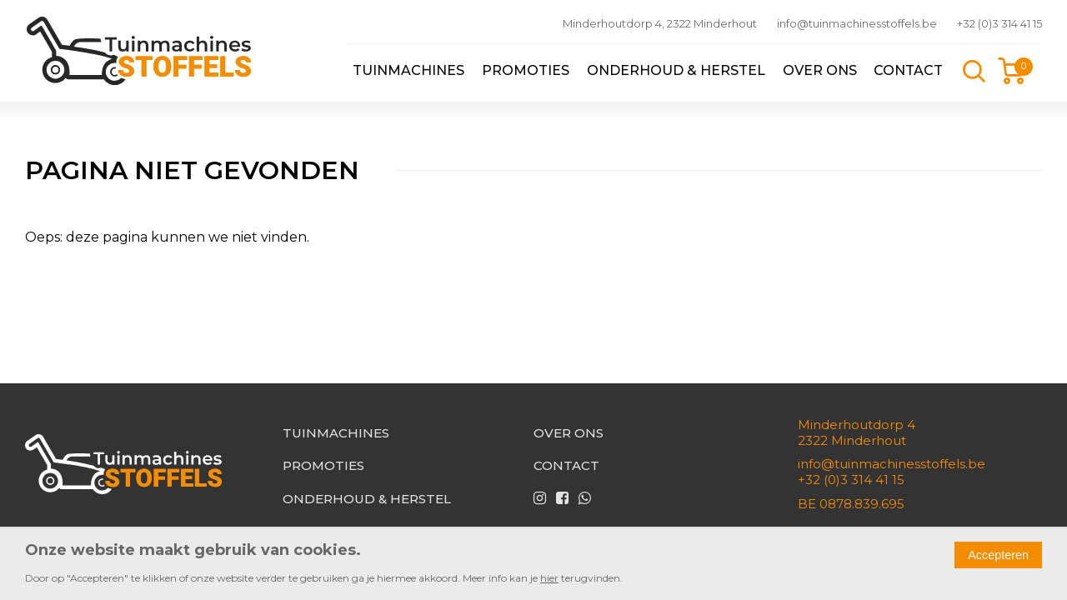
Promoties (525, 70)
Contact (908, 70)
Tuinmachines (408, 70)
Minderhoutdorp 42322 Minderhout (856, 432)
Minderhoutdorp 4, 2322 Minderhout (660, 23)
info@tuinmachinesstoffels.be (857, 23)
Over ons (820, 70)
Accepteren (998, 555)
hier (549, 578)
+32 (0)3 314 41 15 (999, 23)
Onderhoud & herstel (676, 70)
